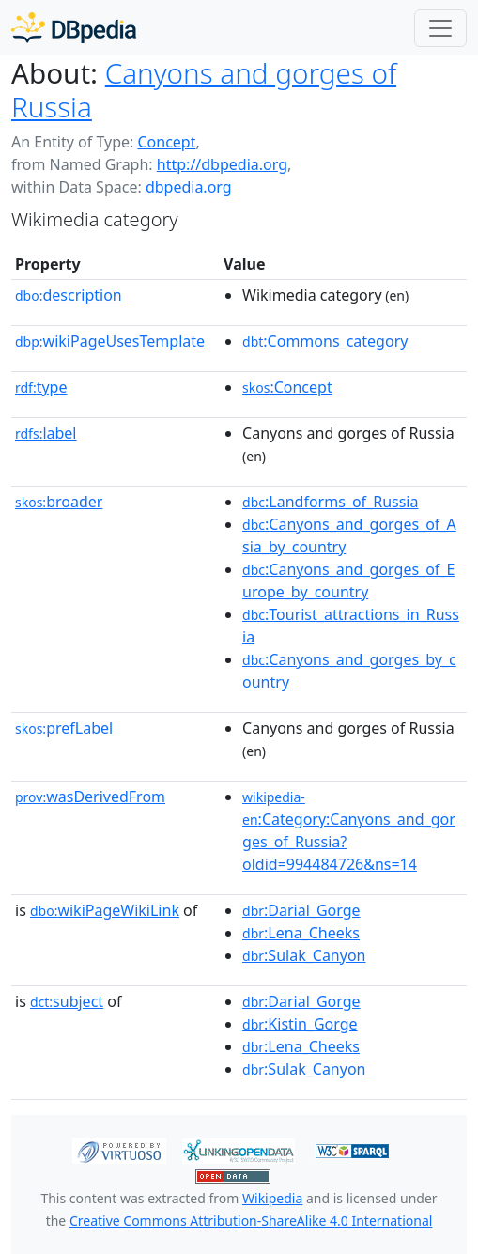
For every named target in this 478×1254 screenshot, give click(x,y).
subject (66, 1001)
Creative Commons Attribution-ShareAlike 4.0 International (250, 1221)
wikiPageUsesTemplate (110, 341)
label (46, 433)
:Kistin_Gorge (300, 1024)
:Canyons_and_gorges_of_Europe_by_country (348, 580)
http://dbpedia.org (222, 164)
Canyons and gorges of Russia (203, 90)
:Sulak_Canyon (303, 955)
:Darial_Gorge (301, 910)
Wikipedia (272, 1198)
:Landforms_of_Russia (330, 501)
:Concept (287, 387)
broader (58, 501)
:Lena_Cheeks (301, 932)
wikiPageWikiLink (104, 910)
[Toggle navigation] (440, 28)
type (41, 387)
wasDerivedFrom (90, 796)
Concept (166, 142)
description (68, 295)
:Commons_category (325, 341)
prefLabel (64, 728)
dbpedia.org (189, 187)
